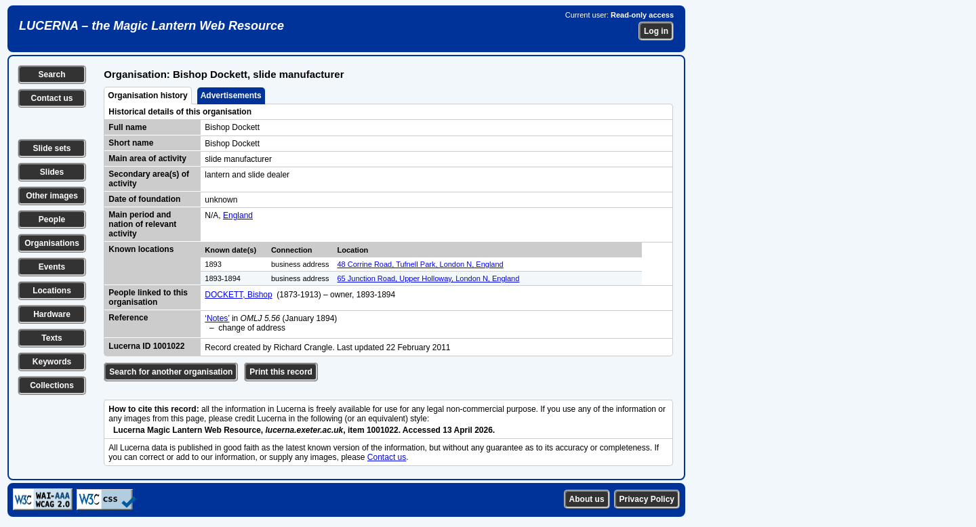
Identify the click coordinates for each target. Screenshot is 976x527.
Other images (52, 196)
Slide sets (51, 148)
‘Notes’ (217, 318)
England (238, 215)
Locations (52, 290)
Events (52, 267)
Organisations (51, 243)
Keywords (52, 361)
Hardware (51, 314)
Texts (51, 338)
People (52, 219)
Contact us (51, 98)
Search (51, 74)
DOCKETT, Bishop (238, 294)
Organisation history (147, 95)
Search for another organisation (170, 372)
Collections (52, 385)
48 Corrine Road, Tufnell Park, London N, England (421, 264)
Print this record (280, 372)
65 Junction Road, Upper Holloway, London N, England (429, 278)
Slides (52, 172)
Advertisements (231, 95)
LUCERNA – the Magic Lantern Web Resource (151, 26)
